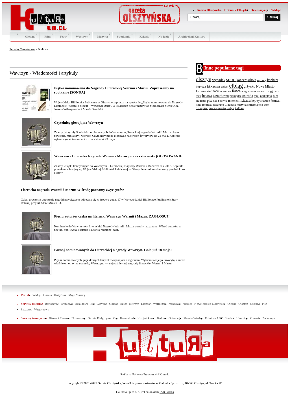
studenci (201, 100)
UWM (215, 91)
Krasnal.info (128, 318)
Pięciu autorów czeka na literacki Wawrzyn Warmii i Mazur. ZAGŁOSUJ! (112, 216)
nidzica (244, 100)
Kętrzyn (134, 303)
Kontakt (164, 374)
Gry (115, 318)
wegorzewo (248, 91)
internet (233, 100)
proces (212, 108)
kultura (239, 108)
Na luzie (163, 36)
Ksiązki (144, 36)
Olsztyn (243, 303)
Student (229, 318)
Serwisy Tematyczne (22, 49)
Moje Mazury (76, 295)
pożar (216, 86)
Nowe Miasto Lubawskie (210, 303)
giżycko (249, 86)
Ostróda (255, 303)
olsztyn (203, 79)
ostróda (247, 95)
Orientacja (175, 318)
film (275, 95)
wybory (262, 80)
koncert (242, 80)
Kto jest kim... (146, 318)
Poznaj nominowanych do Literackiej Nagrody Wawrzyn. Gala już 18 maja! (113, 250)
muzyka (242, 104)
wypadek (218, 80)
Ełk (210, 86)
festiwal (275, 100)
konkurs (272, 80)
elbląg (236, 85)
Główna (30, 36)
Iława (236, 91)
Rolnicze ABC (214, 318)
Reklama (126, 374)
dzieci (224, 86)
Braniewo (67, 303)
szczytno (218, 104)
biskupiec (202, 108)
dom (266, 104)
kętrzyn (256, 101)
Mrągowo (175, 303)
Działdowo (221, 95)
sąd (215, 100)
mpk (257, 95)
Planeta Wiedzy (193, 318)
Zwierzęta (268, 318)
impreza (201, 86)
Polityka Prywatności (145, 374)
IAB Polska (167, 391)
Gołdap (113, 303)
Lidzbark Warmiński (154, 303)
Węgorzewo (41, 309)
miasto (221, 108)
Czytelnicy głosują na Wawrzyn (78, 123)
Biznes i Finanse (59, 318)
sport (231, 79)
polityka (222, 100)
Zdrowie (255, 318)
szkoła (251, 80)
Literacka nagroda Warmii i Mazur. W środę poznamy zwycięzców (72, 190)
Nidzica (187, 303)
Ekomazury (78, 318)
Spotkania (123, 36)
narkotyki (266, 95)
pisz (209, 101)
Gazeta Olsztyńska (209, 10)
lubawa (207, 96)
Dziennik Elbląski (236, 10)
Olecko (232, 303)
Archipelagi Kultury (191, 36)
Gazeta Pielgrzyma (99, 318)
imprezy (207, 104)
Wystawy (82, 36)
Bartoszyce (52, 303)
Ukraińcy (242, 318)
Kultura (162, 318)
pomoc (260, 91)
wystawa (225, 91)
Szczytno (26, 309)
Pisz (264, 303)
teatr (199, 95)
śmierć (251, 104)
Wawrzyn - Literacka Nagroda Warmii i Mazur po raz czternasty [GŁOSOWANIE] (119, 156)
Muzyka (102, 36)
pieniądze (235, 95)
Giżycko (102, 303)
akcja (259, 104)
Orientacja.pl (260, 10)
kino (199, 104)
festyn (230, 108)
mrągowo (272, 91)
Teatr (63, 36)
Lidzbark (230, 104)
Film (47, 36)
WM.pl (275, 10)
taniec (266, 100)
